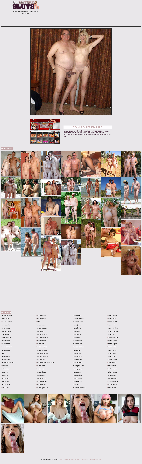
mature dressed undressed (45, 362)
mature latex (76, 331)
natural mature (112, 359)
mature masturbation (78, 347)
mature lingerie (77, 344)
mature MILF (76, 350)
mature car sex (41, 340)
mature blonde (41, 325)
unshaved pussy (112, 337)
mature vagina (112, 344)
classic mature (6, 334)
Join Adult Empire (87, 127)
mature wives (111, 353)
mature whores (112, 350)
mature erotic (40, 366)
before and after (6, 325)
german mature (6, 350)
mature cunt (40, 359)
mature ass (5, 381)
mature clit (40, 344)
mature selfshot (77, 381)
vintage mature (112, 384)
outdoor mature (112, 369)
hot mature (4, 366)
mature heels (76, 315)
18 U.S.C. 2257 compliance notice (90, 459)
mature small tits (112, 322)
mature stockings (112, 328)
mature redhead (77, 375)
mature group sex (42, 388)
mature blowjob (41, 328)
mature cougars (41, 347)
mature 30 (4, 372)
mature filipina (41, 372)
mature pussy (76, 372)
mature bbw (5, 388)
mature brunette (41, 334)
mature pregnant (77, 369)
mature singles (112, 315)
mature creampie (42, 353)
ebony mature (5, 344)
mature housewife (78, 318)
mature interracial (77, 322)
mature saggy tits (77, 378)
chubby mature (6, 331)
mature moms (76, 353)
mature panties (77, 362)
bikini (38, 322)
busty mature (5, 328)
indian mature (5, 369)
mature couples (41, 350)
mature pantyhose (78, 366)
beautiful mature (6, 322)
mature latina (76, 334)
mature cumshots (42, 356)
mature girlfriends (42, 378)
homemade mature (7, 362)
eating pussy (5, 340)
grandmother (5, 356)
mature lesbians (77, 340)
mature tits (110, 334)
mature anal (5, 378)
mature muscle (77, 356)
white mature (111, 388)
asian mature (5, 318)
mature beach (41, 315)
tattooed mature (112, 381)
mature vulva (111, 347)
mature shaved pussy (79, 388)
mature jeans (76, 325)
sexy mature (111, 375)
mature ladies (76, 328)
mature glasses (41, 381)
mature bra (40, 331)
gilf (2, 353)
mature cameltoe (42, 337)
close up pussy (6, 337)
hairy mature (5, 359)
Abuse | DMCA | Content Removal (69, 459)
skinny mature (112, 378)
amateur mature (6, 315)
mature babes (5, 384)
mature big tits (41, 318)
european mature (6, 347)
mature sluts (111, 318)
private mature (112, 372)
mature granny (41, 384)
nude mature (111, 362)
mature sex (76, 384)
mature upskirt (112, 340)
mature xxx (111, 356)
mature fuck (40, 375)
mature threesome (113, 331)
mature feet (40, 369)
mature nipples (77, 359)
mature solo (111, 325)
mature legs (76, 337)
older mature (111, 366)
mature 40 (4, 375)
